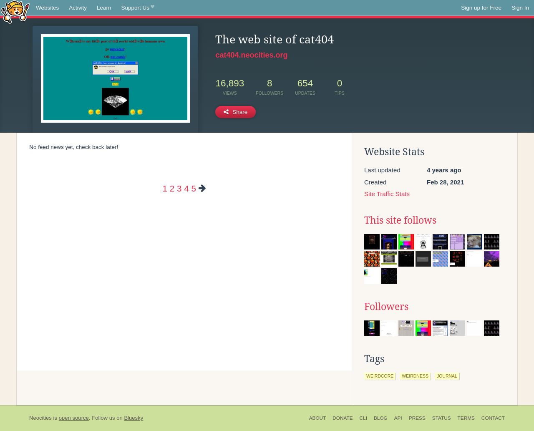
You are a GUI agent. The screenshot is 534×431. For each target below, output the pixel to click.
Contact (493, 418)
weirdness (415, 375)
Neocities (40, 418)
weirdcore (379, 375)
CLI (363, 418)
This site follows (400, 220)
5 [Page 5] (193, 188)
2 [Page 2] (172, 188)
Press (417, 418)
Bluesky (133, 418)
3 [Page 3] (179, 188)
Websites (47, 8)
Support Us (137, 8)
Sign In (520, 8)
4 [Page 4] (186, 188)
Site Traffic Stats (387, 193)
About (317, 418)
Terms (466, 418)
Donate (342, 418)
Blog (381, 418)
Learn (104, 8)
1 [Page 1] (165, 188)
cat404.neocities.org (251, 55)
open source (74, 418)
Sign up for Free (481, 8)
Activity (78, 8)
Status (441, 418)
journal (447, 375)
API (398, 418)
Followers (386, 306)
